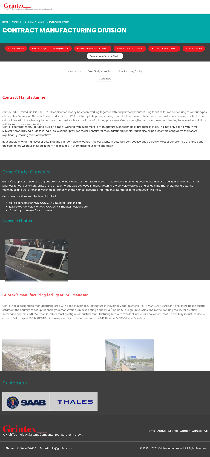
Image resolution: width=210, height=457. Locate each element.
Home (5, 22)
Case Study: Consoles (99, 71)
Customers (105, 78)
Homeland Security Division (164, 48)
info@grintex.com (61, 448)
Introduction (74, 71)
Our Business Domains (23, 22)
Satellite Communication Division (92, 48)
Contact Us (200, 431)
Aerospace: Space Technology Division (50, 48)
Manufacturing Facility (130, 71)
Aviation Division (15, 48)
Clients (173, 431)
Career (185, 431)
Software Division (194, 48)
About (161, 431)
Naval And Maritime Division (130, 48)
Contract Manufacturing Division (105, 56)
